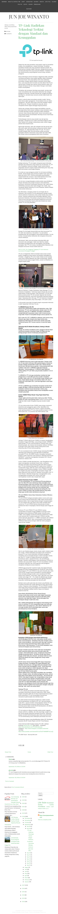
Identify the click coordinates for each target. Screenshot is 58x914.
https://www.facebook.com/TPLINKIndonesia (30, 727)
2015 (23, 891)
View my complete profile (44, 819)
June (26, 871)
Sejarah (36, 1)
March (26, 877)
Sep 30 (28, 826)
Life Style (48, 1)
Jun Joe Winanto (29, 16)
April (26, 875)
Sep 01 (28, 865)
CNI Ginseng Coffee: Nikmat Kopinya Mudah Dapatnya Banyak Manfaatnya (12, 821)
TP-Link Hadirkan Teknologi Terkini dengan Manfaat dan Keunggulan (33, 31)
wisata (48, 806)
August (26, 867)
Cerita (25, 4)
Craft (23, 1)
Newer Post (8, 752)
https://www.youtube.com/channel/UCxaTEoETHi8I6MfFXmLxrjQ (35, 731)
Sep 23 (28, 852)
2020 (23, 810)
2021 (23, 806)
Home (29, 752)
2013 (23, 898)
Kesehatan (29, 1)
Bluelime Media (20, 912)
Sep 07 (28, 861)
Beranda (4, 1)
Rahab (10, 759)
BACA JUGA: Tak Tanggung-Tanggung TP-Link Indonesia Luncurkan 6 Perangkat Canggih (33, 250)
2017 (23, 885)
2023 (23, 800)
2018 (23, 816)
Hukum (30, 4)
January (27, 881)
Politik (20, 4)
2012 (23, 901)
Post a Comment (9, 781)
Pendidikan (37, 4)
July (26, 869)
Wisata (42, 1)
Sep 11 (28, 859)
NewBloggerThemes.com (40, 912)
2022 (23, 803)
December (27, 818)
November (27, 820)
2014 (23, 895)
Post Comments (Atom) (18, 787)
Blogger (29, 8)
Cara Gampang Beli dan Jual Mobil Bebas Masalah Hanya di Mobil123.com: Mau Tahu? (12, 800)
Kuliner (54, 1)
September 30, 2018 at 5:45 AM (17, 777)
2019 (23, 813)
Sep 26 (28, 828)
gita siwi (11, 770)
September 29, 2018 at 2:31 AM (17, 766)
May (26, 873)
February (27, 879)
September (27, 824)
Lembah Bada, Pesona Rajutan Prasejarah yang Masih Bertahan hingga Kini (12, 841)
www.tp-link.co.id (27, 725)
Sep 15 (28, 857)
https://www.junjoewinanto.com (46, 816)
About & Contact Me (14, 1)
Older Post (50, 752)
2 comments (9, 33)
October (27, 822)
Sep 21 (28, 855)
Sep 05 (28, 863)
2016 (23, 888)
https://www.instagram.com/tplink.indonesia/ (36, 728)
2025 (23, 796)
